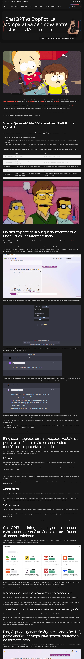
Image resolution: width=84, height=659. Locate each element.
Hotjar (72, 105)
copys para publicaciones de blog (10, 101)
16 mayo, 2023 (7, 94)
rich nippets (41, 101)
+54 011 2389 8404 (11, 1)
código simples (31, 101)
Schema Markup (56, 101)
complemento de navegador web (19, 599)
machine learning (73, 240)
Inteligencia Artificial (17, 93)
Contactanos (75, 6)
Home (42, 38)
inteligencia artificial (34, 473)
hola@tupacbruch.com (24, 1)
